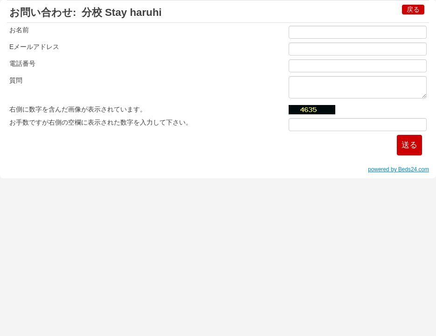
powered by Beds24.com (398, 169)
